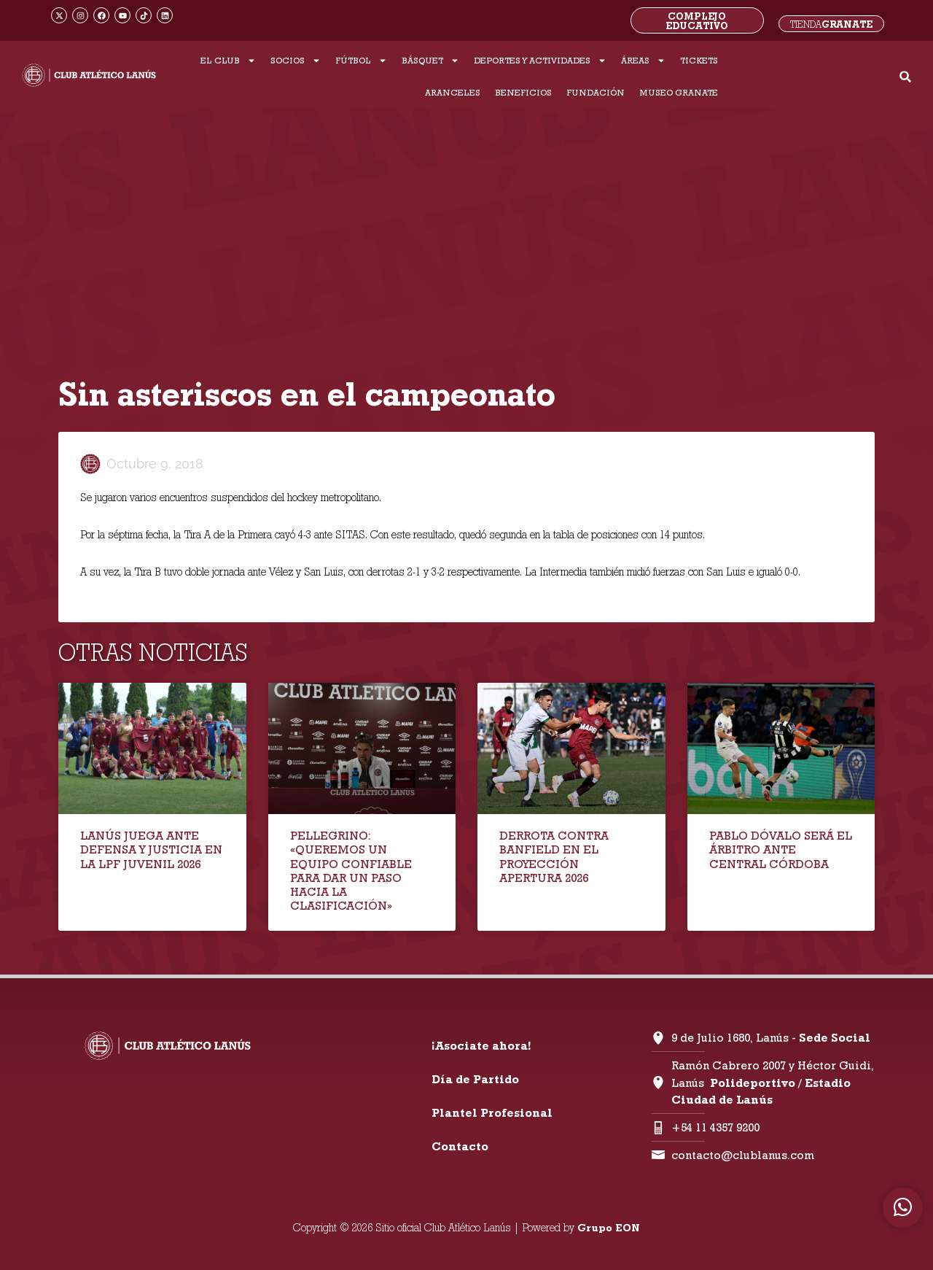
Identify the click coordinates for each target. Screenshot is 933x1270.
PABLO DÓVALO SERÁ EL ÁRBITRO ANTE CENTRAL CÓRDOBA (780, 849)
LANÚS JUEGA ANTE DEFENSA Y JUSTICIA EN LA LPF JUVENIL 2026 (151, 849)
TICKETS (699, 60)
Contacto (460, 1146)
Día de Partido (475, 1079)
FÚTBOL (361, 60)
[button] (905, 77)
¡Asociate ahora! (481, 1046)
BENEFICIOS (523, 92)
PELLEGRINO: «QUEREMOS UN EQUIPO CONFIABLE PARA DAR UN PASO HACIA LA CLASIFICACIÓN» (351, 871)
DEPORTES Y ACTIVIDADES (540, 60)
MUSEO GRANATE (678, 92)
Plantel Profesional (492, 1113)
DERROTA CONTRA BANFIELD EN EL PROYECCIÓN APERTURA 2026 (554, 857)
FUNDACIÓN (595, 92)
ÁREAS (643, 60)
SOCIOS (295, 60)
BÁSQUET (430, 60)
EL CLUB (228, 60)
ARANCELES (452, 92)
